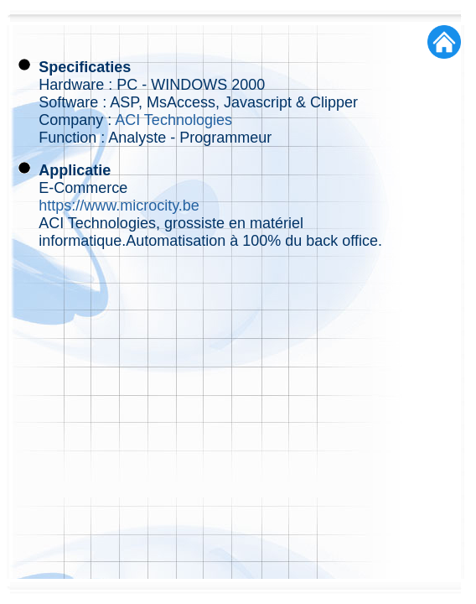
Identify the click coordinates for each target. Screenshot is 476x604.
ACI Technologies (173, 120)
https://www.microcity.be (119, 205)
